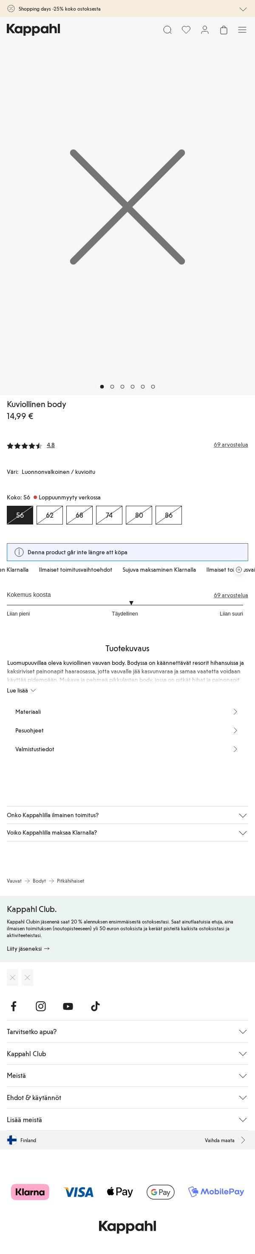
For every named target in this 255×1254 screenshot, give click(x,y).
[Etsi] (167, 29)
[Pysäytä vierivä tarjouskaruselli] (239, 569)
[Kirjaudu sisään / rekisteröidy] (205, 29)
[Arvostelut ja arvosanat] (127, 444)
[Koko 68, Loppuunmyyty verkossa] (79, 515)
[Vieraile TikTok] (95, 1006)
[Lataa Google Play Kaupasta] (27, 977)
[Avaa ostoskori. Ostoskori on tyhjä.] (223, 29)
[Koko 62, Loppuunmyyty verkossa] (50, 515)
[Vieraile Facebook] (13, 1006)
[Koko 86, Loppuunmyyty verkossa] (169, 515)
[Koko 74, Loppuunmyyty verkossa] (109, 515)
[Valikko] (242, 29)
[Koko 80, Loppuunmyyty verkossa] (139, 515)
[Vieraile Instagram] (41, 1006)
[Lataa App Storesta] (12, 977)
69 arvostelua (231, 595)
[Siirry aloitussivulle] (33, 30)
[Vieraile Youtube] (68, 1006)
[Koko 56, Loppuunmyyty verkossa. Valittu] (20, 515)
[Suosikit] (186, 29)
